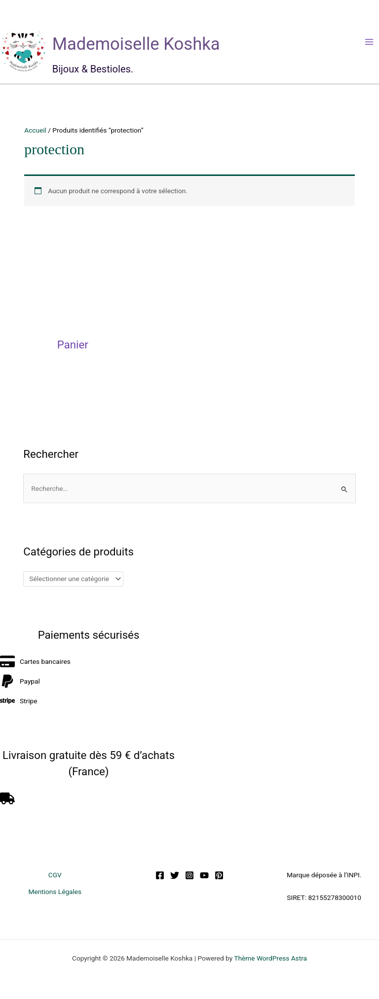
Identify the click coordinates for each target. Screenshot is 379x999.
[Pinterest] (219, 875)
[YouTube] (204, 875)
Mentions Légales (54, 892)
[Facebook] (159, 875)
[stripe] (18, 700)
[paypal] (20, 681)
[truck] (8, 798)
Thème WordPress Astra (270, 958)
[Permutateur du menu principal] (369, 42)
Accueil (35, 130)
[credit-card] (35, 661)
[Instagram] (189, 875)
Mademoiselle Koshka (136, 44)
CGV (55, 875)
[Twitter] (174, 875)
